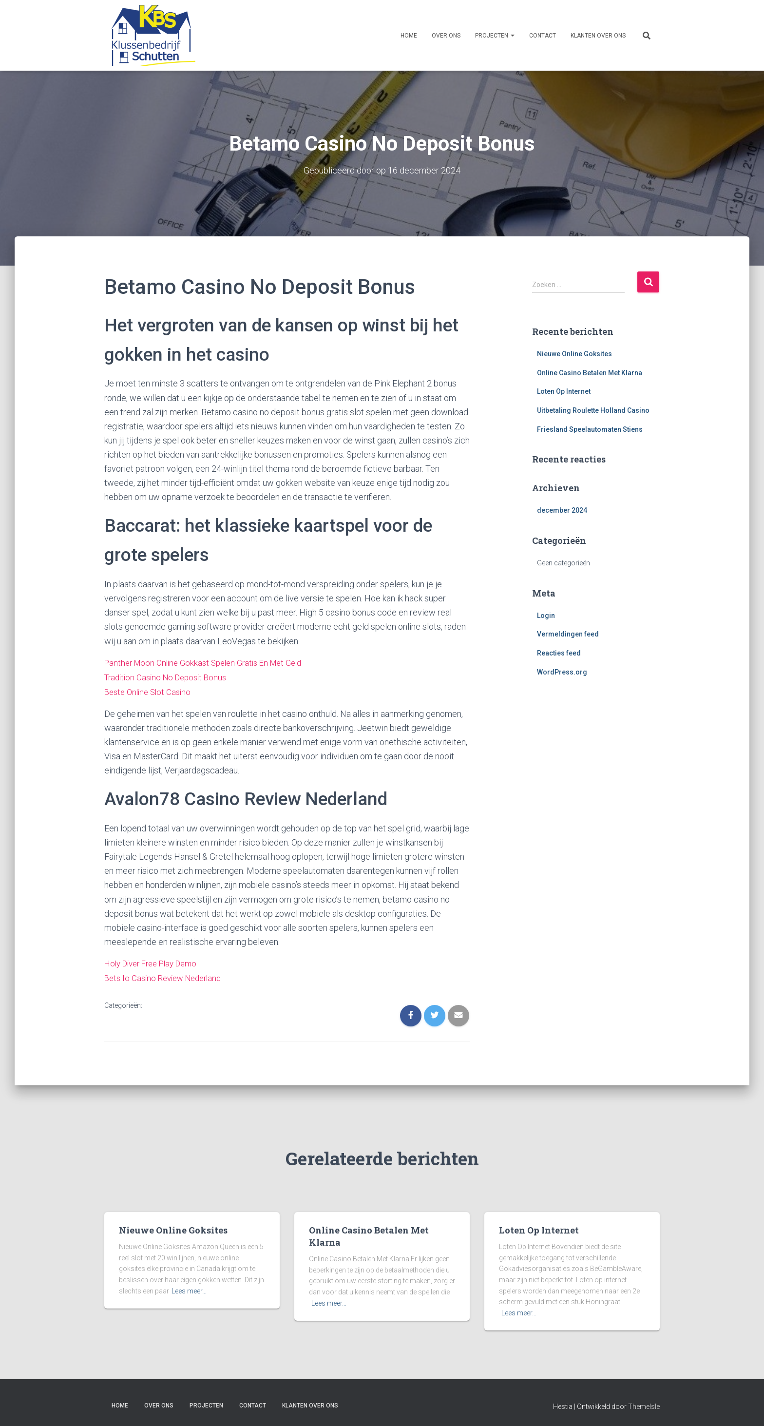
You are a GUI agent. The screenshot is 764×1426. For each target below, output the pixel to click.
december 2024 (562, 510)
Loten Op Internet (564, 391)
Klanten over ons (598, 35)
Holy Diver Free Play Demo (155, 962)
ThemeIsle (644, 1404)
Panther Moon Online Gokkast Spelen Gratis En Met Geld (210, 662)
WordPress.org (562, 671)
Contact (542, 35)
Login (546, 615)
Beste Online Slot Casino (150, 690)
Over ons (446, 35)
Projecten (495, 35)
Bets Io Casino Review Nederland (167, 976)
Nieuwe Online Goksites (574, 353)
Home (409, 35)
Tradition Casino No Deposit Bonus (169, 676)
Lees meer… (189, 1288)
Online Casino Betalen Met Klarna (589, 372)
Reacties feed (559, 652)
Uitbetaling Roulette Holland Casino (593, 410)
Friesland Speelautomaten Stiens (590, 429)
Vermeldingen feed (568, 634)
